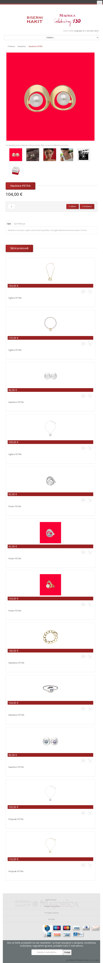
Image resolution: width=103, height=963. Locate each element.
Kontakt (51, 919)
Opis (9, 223)
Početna (11, 46)
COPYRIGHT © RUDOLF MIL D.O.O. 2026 (82, 960)
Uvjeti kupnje (50, 899)
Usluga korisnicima (51, 906)
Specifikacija (19, 223)
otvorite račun (93, 30)
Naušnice (22, 46)
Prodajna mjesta (51, 912)
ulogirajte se (79, 30)
